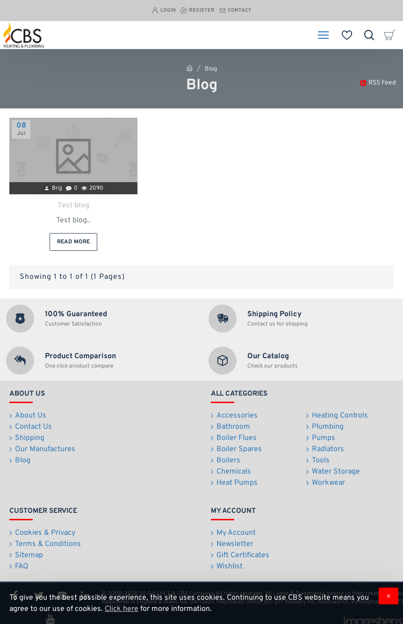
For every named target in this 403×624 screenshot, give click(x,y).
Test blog (73, 205)
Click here (121, 609)
